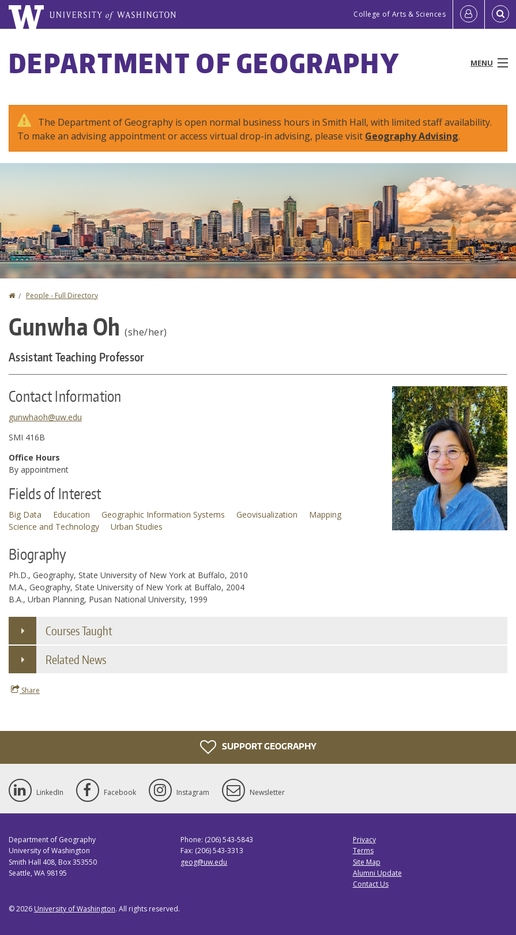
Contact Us (371, 884)
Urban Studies (137, 526)
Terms (363, 850)
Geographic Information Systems (163, 514)
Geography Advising (411, 136)
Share (25, 690)
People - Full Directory (62, 295)
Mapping (325, 514)
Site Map (367, 862)
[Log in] (468, 14)
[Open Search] (500, 14)
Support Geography (258, 747)
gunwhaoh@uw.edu (45, 417)
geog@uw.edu (203, 862)
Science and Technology (54, 526)
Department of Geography (204, 63)
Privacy (364, 839)
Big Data (25, 514)
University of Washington (74, 909)
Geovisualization (266, 514)
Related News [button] (76, 659)
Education (71, 514)
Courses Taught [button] (79, 630)
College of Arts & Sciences (399, 14)
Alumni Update (377, 873)
